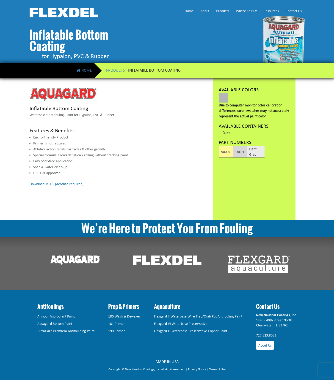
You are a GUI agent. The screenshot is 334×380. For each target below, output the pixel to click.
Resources (271, 11)
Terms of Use (217, 369)
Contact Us (294, 11)
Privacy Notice (197, 369)
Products (222, 11)
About (205, 11)
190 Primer (116, 331)
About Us (265, 345)
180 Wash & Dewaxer (124, 316)
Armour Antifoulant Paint (56, 316)
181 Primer (116, 323)
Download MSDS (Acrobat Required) (56, 184)
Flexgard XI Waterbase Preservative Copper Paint (190, 331)
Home (189, 11)
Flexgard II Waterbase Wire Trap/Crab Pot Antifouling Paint (198, 316)
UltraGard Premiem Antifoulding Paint (65, 331)
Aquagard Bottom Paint (54, 323)
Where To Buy (246, 11)
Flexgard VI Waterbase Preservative (180, 323)
